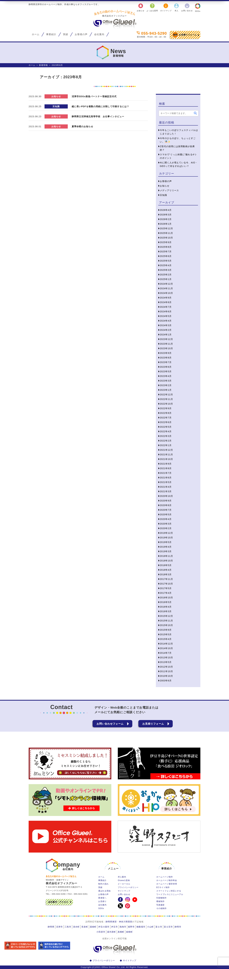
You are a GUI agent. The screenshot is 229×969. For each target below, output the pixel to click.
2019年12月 (166, 533)
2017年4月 (166, 593)
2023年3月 (166, 380)
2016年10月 (166, 597)
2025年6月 (166, 256)
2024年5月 (166, 316)
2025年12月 (166, 228)
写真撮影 (160, 905)
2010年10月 (166, 676)
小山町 (150, 927)
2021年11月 (166, 454)
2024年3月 (166, 325)
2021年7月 (166, 473)
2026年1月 (166, 224)
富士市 (159, 927)
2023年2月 (166, 385)
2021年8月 (166, 468)
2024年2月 (166, 330)
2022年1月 (166, 445)
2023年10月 (166, 348)
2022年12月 (166, 394)
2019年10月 (166, 537)
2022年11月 (166, 399)
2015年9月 (166, 630)
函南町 (93, 927)
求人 (176, 7)
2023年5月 (166, 371)
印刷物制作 (161, 898)
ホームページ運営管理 (166, 884)
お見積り (102, 901)
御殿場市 (140, 927)
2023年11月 (166, 344)
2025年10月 (166, 237)
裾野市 (131, 927)
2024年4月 (166, 320)
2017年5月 (166, 588)
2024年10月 (166, 293)
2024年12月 (166, 284)
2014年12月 (166, 643)
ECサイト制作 (163, 887)
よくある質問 (152, 7)
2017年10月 (166, 583)
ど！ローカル (124, 884)
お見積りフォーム (184, 35)
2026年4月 (166, 210)
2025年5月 (166, 260)
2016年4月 (166, 606)
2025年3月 (166, 270)
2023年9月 (166, 353)
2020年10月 (166, 496)
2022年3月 (166, 436)
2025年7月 (166, 251)
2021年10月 (166, 459)
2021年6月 (166, 477)
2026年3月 (166, 214)
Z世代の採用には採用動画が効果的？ (177, 148)
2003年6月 (166, 680)
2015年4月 (166, 639)
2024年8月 (166, 302)
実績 (65, 34)
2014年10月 (166, 648)
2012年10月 (166, 666)
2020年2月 (166, 528)
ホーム (35, 34)
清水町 (76, 927)
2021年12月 (166, 450)
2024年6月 (166, 311)
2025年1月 (166, 279)
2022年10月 (166, 403)
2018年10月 (166, 560)
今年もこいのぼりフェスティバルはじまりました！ (179, 132)
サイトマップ (124, 891)
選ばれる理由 (104, 891)
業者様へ (102, 898)
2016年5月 (166, 602)
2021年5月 (166, 482)
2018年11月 (166, 556)
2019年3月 (166, 551)
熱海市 (123, 927)
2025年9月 (166, 242)
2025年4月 (166, 265)
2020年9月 (166, 500)
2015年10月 (166, 625)
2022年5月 (166, 427)
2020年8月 (166, 505)
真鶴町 (121, 932)
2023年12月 (166, 339)
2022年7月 (166, 417)
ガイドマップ (166, 7)
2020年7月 (166, 510)
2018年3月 (166, 574)
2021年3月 (166, 491)
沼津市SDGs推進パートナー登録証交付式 (94, 96)
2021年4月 (166, 487)
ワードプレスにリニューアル (169, 894)
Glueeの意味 (124, 880)
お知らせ (140, 7)
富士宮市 (168, 927)
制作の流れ (103, 884)
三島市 (68, 927)
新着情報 (43, 65)
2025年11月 (166, 233)
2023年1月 (166, 390)
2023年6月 (166, 367)
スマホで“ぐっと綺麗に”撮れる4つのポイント (178, 156)
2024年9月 (166, 297)
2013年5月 (166, 662)
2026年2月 (166, 219)
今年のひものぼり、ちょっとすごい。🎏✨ (178, 140)
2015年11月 (166, 620)
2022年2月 (166, 440)
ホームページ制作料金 (166, 880)
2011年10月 (166, 671)
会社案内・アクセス (58, 902)
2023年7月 (166, 362)
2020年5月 (166, 514)
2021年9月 (166, 463)
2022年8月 (166, 413)
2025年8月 (166, 247)
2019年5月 (166, 542)
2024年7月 (166, 307)
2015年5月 (166, 634)
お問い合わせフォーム (110, 723)
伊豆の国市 (103, 927)
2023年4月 (166, 376)
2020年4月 (166, 519)
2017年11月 (166, 579)
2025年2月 (166, 274)
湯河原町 (111, 932)
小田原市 (100, 932)
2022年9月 (166, 408)
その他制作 (161, 908)
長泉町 (84, 927)
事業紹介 (51, 34)
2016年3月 (166, 611)
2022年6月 (166, 422)
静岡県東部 (111, 921)
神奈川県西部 (125, 921)
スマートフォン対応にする (168, 891)
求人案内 (122, 877)
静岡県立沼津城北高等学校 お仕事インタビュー (98, 116)
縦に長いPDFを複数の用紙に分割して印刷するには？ (100, 106)
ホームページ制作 (164, 877)
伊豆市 (114, 927)
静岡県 (51, 927)
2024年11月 (166, 288)
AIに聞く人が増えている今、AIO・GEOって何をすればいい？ (179, 164)
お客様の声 (81, 34)
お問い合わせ (187, 7)
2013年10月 (166, 657)
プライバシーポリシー (128, 887)
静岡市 (178, 927)
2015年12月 (166, 616)
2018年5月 (166, 565)
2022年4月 (166, 431)
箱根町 (129, 932)
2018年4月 (166, 570)
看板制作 (160, 901)
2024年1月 (166, 334)
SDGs (197, 7)
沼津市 (59, 927)
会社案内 (99, 34)
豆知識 (56, 106)
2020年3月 (166, 523)
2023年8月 (166, 357)
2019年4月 (166, 547)
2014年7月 (166, 653)
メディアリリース (169, 190)
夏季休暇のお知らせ (82, 126)
